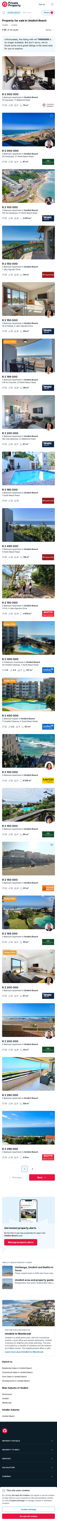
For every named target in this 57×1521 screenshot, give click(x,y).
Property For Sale (27, 1441)
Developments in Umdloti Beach (16, 1381)
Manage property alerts (20, 1242)
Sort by (48, 30)
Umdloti (5, 25)
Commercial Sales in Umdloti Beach (17, 1372)
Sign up (42, 4)
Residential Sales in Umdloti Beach (17, 1368)
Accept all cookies (28, 1516)
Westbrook (7, 1403)
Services (27, 1458)
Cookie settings (28, 1509)
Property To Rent (27, 1449)
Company (27, 1476)
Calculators (27, 1467)
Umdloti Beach (8, 1416)
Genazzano (7, 1394)
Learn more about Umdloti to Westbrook (24, 1352)
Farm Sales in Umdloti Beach (14, 1376)
